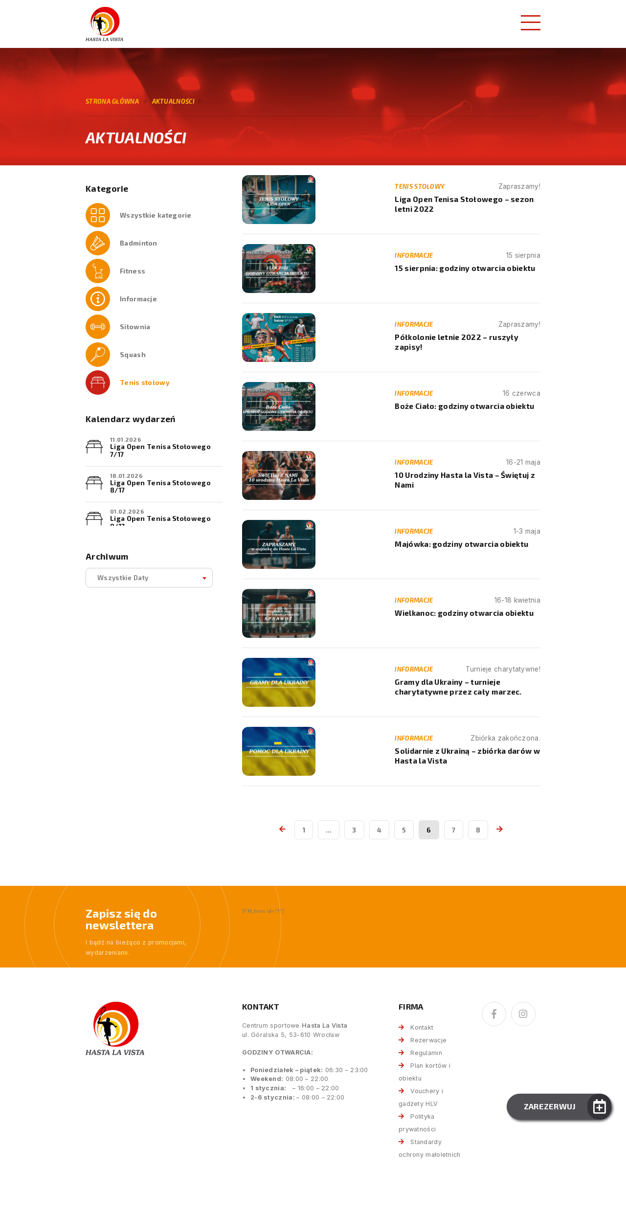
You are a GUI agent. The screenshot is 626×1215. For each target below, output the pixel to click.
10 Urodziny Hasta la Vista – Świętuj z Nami (465, 480)
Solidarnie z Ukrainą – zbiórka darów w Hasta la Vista (467, 755)
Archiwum (107, 556)
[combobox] (149, 577)
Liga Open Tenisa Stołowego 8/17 (160, 486)
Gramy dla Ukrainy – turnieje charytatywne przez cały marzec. (458, 686)
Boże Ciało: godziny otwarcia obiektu (464, 406)
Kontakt (421, 1027)
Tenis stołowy (145, 382)
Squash (133, 354)
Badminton (138, 243)
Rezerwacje (428, 1040)
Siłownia (135, 326)
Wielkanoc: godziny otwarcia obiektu (464, 612)
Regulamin (426, 1053)
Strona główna (112, 101)
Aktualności (173, 101)
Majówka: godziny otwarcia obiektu (461, 544)
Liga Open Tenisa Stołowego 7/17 (160, 450)
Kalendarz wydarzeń (130, 419)
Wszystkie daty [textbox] (122, 577)
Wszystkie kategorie (156, 215)
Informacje (138, 298)
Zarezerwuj (550, 1106)
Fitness (132, 271)
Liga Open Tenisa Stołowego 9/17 (160, 522)
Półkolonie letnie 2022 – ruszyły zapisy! (456, 342)
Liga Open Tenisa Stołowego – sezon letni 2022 (464, 204)
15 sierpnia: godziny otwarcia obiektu (465, 268)
